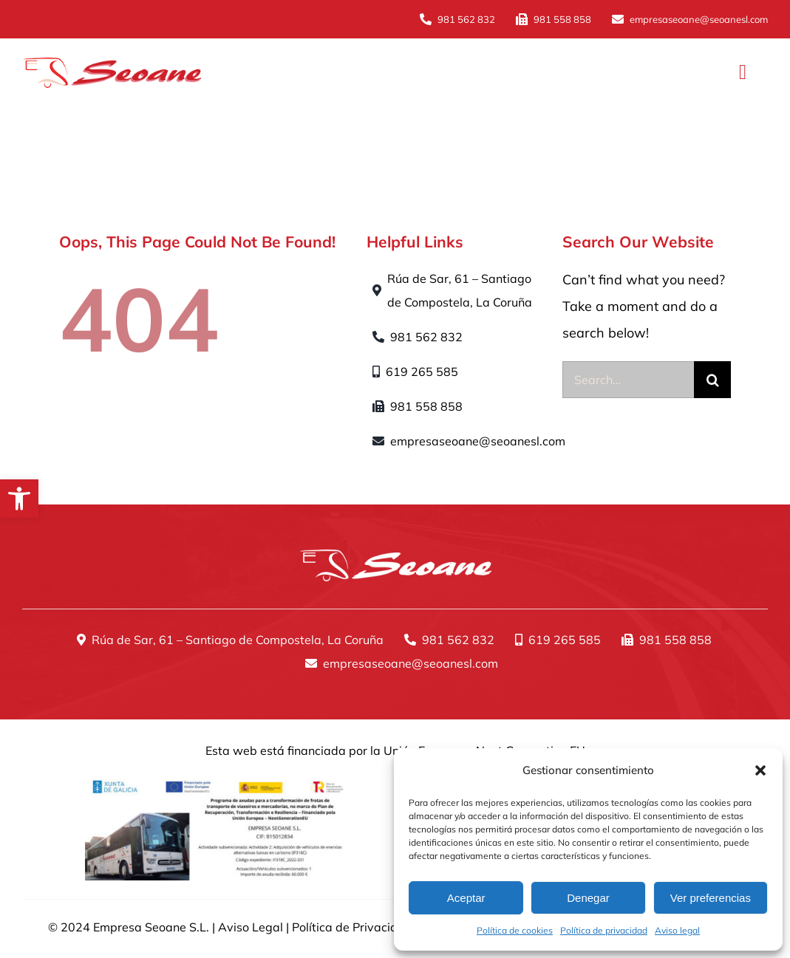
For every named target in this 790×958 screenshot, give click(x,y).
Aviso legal (677, 930)
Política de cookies (515, 930)
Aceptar (466, 898)
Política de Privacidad (352, 927)
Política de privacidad (603, 930)
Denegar (588, 898)
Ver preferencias (710, 898)
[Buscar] (712, 379)
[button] (19, 498)
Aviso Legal (250, 927)
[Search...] (628, 379)
